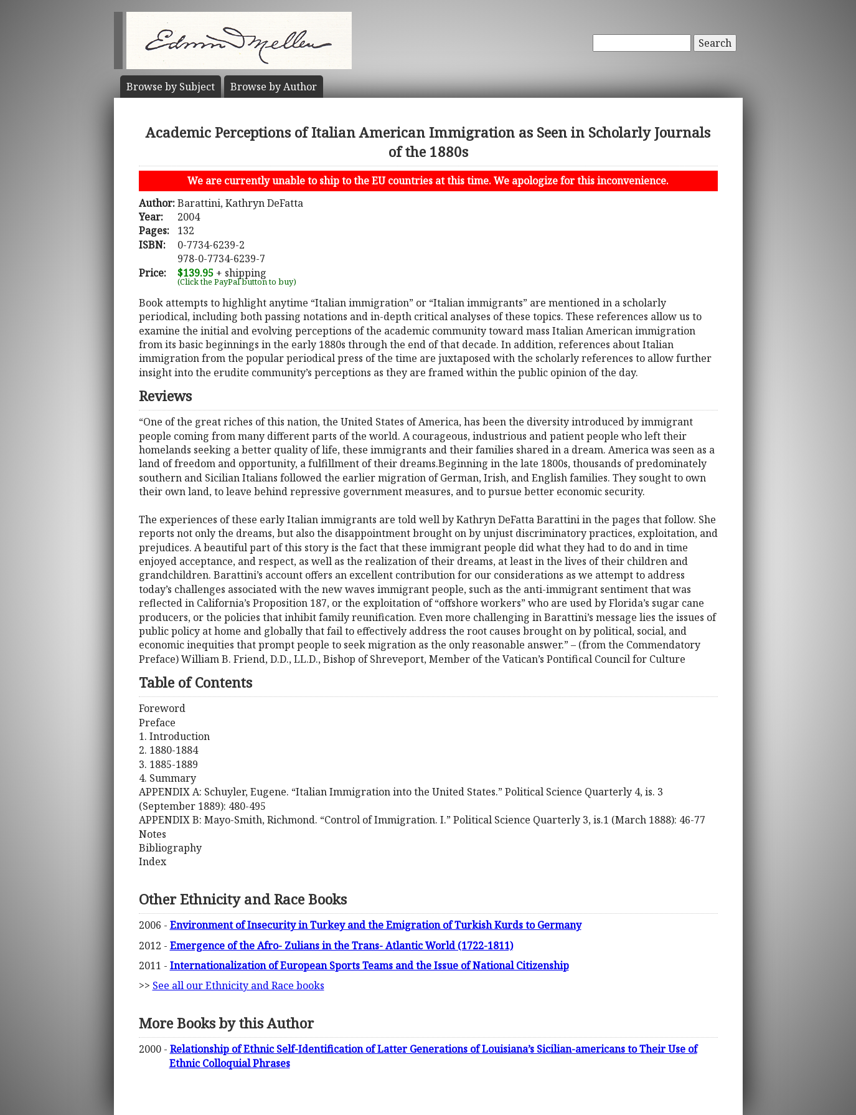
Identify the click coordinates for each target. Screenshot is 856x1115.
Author (273, 87)
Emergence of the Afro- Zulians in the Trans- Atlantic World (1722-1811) (341, 945)
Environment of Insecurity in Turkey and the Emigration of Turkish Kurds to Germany (375, 925)
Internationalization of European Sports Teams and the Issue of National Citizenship (369, 965)
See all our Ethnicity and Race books (238, 985)
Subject (170, 87)
